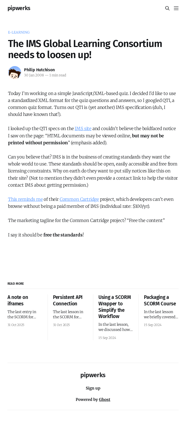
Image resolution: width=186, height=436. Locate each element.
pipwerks (18, 8)
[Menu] (176, 8)
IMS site (83, 128)
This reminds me (25, 199)
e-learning (18, 32)
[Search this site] (167, 8)
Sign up (93, 388)
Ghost (104, 399)
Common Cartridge (79, 199)
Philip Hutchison (39, 69)
